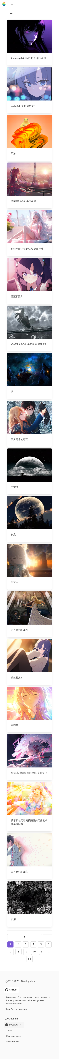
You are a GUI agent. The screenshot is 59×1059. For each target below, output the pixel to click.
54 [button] (29, 958)
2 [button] (18, 944)
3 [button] (25, 944)
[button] (12, 4)
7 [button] (10, 951)
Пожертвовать (12, 1041)
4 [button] (33, 944)
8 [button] (18, 951)
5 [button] (41, 944)
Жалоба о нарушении (16, 1009)
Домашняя (11, 1018)
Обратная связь (13, 1036)
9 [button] (26, 951)
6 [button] (48, 944)
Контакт (9, 1030)
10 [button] (34, 951)
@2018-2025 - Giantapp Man (20, 981)
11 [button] (42, 951)
